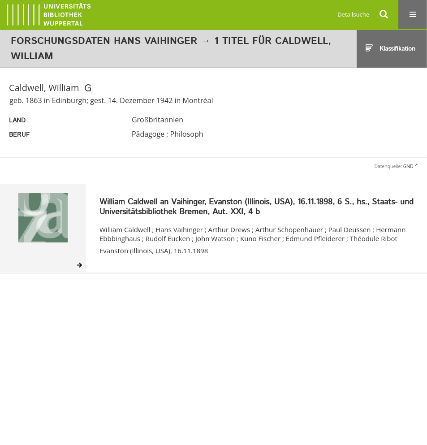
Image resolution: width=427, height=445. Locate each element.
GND (408, 166)
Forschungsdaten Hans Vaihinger (104, 41)
